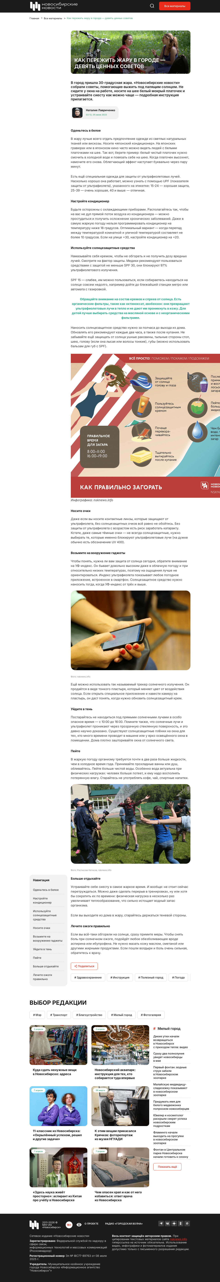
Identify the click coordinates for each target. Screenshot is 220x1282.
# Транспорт (58, 1015)
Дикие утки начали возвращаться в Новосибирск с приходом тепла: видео (170, 1042)
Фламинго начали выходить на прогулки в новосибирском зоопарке (168, 1138)
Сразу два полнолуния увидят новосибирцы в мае (168, 1057)
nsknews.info (178, 1239)
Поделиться (84, 966)
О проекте (91, 1223)
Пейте (37, 957)
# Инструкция (120, 977)
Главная (34, 18)
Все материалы (174, 6)
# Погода (178, 977)
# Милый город (121, 1015)
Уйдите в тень (42, 949)
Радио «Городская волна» (124, 1223)
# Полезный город (150, 977)
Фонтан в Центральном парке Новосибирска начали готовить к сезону (170, 1153)
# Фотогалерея (151, 1015)
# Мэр (37, 1015)
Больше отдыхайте (46, 966)
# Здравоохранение (88, 977)
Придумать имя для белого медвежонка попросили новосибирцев (171, 1105)
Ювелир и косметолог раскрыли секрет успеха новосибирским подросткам (170, 1121)
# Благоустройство (89, 1015)
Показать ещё (167, 1166)
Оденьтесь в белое (46, 889)
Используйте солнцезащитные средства (45, 915)
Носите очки (41, 928)
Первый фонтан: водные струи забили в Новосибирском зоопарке (169, 1072)
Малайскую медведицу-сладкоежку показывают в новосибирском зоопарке (170, 1090)
